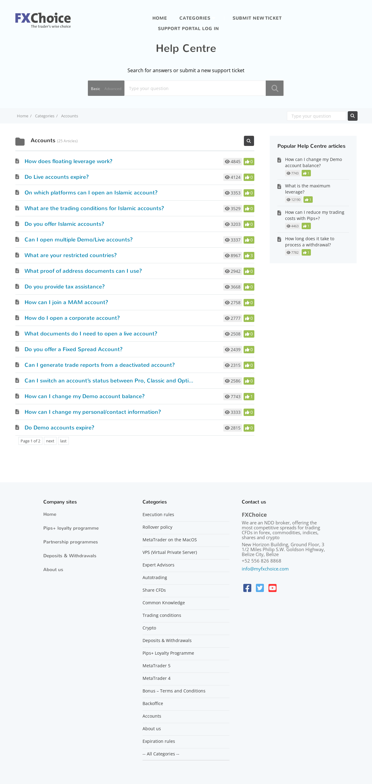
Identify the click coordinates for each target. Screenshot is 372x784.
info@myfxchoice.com (265, 569)
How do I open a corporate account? (72, 318)
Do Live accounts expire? (57, 177)
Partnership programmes (70, 542)
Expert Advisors (158, 565)
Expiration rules (159, 741)
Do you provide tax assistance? (65, 286)
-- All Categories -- (161, 753)
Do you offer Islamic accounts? (64, 224)
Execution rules (158, 514)
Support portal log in (188, 29)
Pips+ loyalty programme (71, 528)
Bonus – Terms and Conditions (174, 690)
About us (53, 569)
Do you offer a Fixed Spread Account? (74, 349)
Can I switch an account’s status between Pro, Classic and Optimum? (115, 380)
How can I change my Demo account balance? (85, 396)
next (50, 441)
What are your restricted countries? (71, 255)
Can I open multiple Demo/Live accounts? (79, 239)
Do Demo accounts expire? (59, 427)
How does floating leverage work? (68, 161)
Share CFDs (154, 590)
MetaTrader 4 (156, 678)
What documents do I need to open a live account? (91, 333)
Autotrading (155, 577)
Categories (194, 18)
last (63, 441)
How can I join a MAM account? (66, 302)
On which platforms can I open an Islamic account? (91, 192)
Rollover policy (157, 527)
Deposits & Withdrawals (69, 556)
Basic (95, 88)
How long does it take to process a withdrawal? (309, 242)
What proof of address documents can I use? (83, 271)
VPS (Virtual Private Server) (170, 552)
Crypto (149, 627)
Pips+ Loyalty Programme (168, 653)
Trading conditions (162, 615)
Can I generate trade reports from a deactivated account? (100, 365)
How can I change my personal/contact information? (93, 412)
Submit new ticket (257, 18)
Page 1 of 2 (30, 441)
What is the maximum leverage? (307, 189)
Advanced (112, 88)
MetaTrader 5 (156, 665)
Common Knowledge (164, 602)
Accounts (152, 716)
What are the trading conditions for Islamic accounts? (94, 208)
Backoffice (153, 703)
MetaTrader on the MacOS (170, 539)
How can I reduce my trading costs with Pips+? (314, 215)
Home (159, 18)
